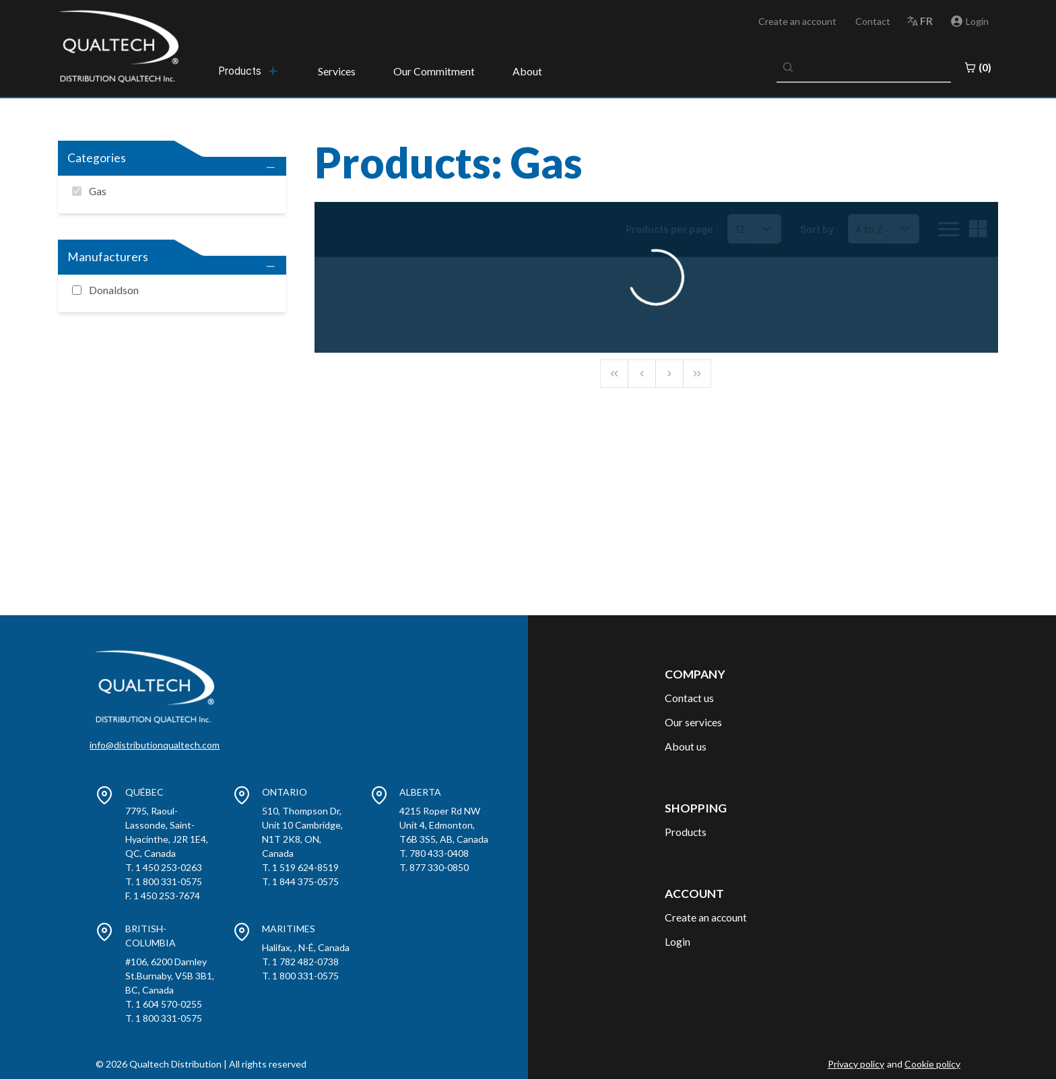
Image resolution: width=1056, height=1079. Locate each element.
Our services (693, 722)
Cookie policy (932, 1064)
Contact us (689, 697)
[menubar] (249, 71)
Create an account (797, 21)
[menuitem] (249, 70)
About (527, 71)
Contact (872, 21)
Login (677, 941)
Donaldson (114, 289)
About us (685, 746)
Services (337, 71)
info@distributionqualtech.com (155, 745)
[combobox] (864, 67)
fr (926, 20)
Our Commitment (434, 71)
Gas (97, 190)
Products (685, 831)
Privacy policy (856, 1064)
